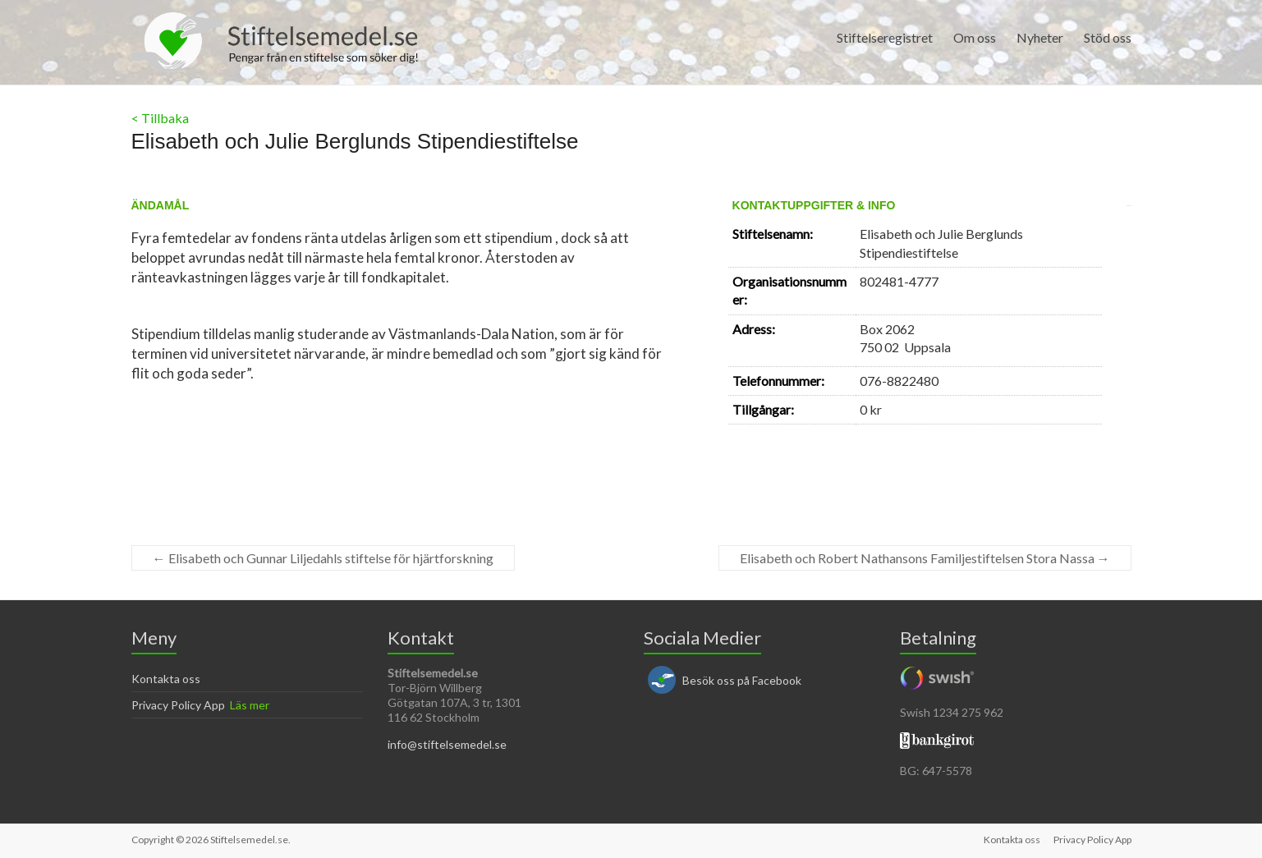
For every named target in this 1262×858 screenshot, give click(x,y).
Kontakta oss (165, 679)
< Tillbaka (160, 118)
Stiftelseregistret (885, 37)
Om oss (974, 37)
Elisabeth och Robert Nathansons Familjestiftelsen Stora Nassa (925, 558)
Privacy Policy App (178, 705)
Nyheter (1039, 37)
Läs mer (249, 705)
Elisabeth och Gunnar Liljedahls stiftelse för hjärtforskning (323, 558)
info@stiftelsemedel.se (447, 744)
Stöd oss (1107, 37)
